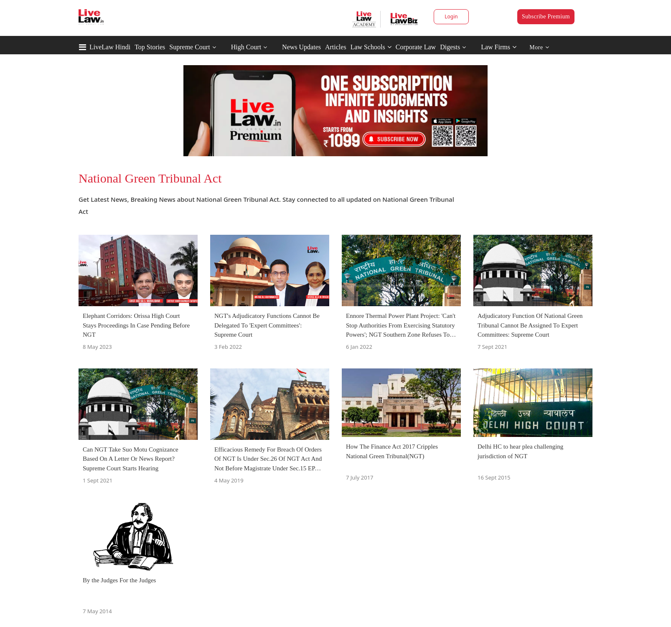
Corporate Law (416, 47)
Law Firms (498, 47)
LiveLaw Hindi (109, 47)
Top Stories (150, 47)
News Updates (301, 47)
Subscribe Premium (546, 16)
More (539, 47)
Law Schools (371, 47)
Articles (335, 47)
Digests (450, 47)
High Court (246, 47)
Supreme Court (189, 47)
